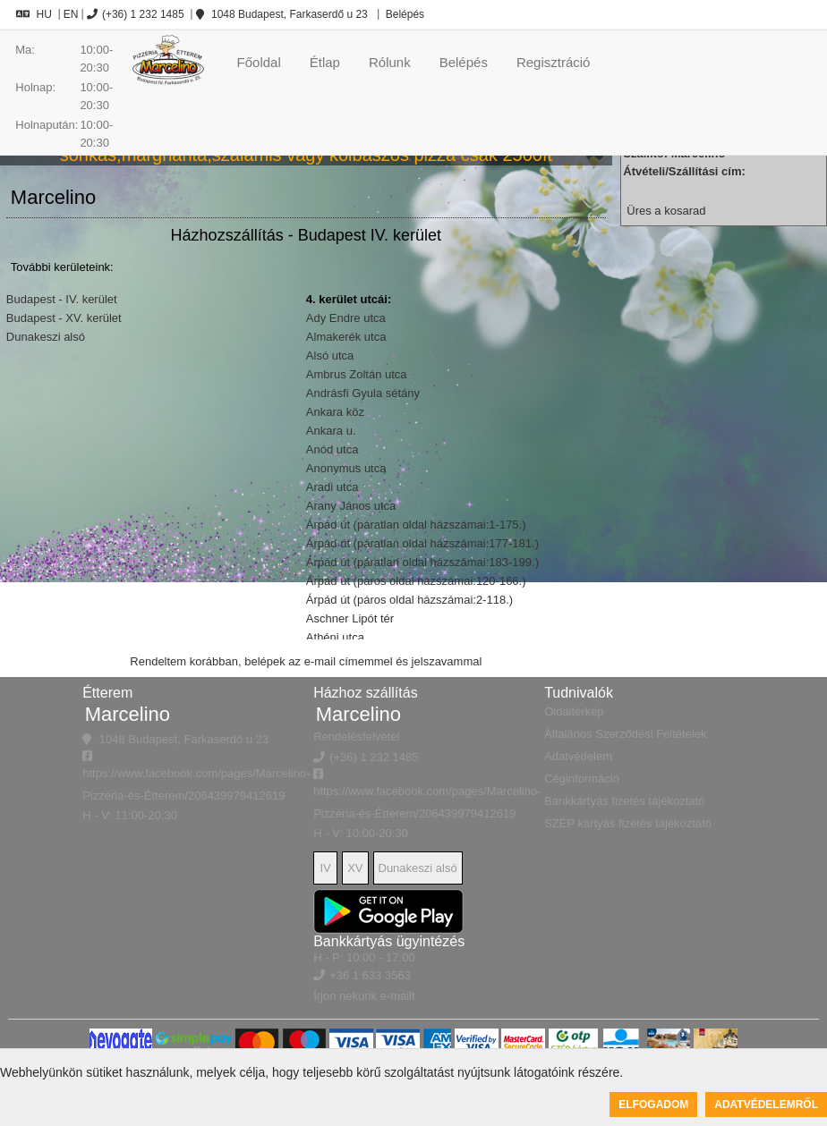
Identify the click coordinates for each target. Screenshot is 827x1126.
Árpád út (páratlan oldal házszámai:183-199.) (422, 562)
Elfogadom (653, 1104)
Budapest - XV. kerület (64, 318)
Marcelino (127, 714)
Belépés (403, 14)
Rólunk (390, 62)
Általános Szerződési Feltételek (625, 734)
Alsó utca (330, 355)
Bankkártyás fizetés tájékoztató (624, 801)
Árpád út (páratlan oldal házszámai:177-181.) (422, 543)
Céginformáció (581, 778)
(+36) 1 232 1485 (135, 14)
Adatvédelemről (766, 1104)
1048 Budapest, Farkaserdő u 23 (282, 14)
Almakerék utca (346, 336)
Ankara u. (331, 430)
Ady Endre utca (346, 318)
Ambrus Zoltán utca (356, 374)
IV (325, 868)
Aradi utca (332, 487)
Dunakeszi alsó (45, 336)
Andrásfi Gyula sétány (363, 393)
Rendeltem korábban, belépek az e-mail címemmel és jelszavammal (306, 661)
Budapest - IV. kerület (61, 299)
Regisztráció (553, 62)
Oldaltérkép (573, 711)
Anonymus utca (346, 468)
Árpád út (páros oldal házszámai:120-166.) (416, 581)
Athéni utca (335, 637)
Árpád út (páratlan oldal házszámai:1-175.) (416, 524)
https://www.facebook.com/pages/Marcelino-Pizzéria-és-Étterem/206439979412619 (196, 776)
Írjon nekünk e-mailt (363, 996)
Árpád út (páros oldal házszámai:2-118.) (409, 599)
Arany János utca (351, 505)
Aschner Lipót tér (350, 618)
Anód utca (332, 449)
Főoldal (259, 62)
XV (354, 868)
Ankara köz (335, 412)
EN (71, 14)
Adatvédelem (578, 756)
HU (33, 14)
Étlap (325, 62)
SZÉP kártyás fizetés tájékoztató (628, 823)
